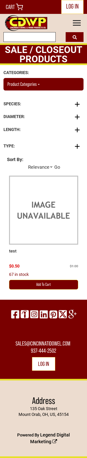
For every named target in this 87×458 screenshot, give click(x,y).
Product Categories (23, 84)
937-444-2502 (43, 350)
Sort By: (15, 159)
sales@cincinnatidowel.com (43, 343)
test (12, 251)
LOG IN (72, 6)
